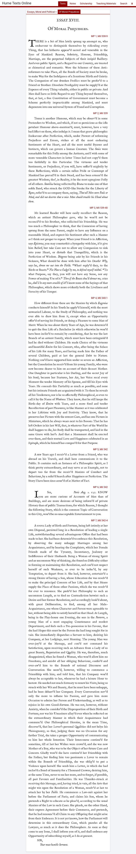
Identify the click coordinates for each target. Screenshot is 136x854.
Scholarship (86, 3)
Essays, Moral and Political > (42, 11)
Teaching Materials (106, 3)
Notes (73, 3)
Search (123, 3)
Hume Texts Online (16, 3)
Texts (63, 3)
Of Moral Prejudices (69, 11)
